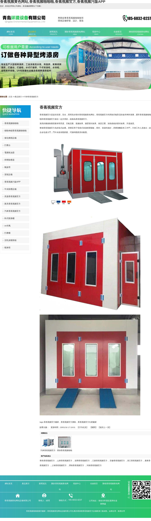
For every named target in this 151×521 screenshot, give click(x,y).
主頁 (10, 97)
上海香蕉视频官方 (59, 465)
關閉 (93, 427)
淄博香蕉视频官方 (82, 460)
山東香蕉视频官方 (64, 460)
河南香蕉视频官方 (94, 465)
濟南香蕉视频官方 (76, 465)
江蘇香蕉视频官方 (99, 460)
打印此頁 (82, 427)
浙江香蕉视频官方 (134, 460)
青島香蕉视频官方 (47, 460)
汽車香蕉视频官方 (31, 97)
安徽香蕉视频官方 (117, 460)
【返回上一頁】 (104, 427)
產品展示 (18, 97)
